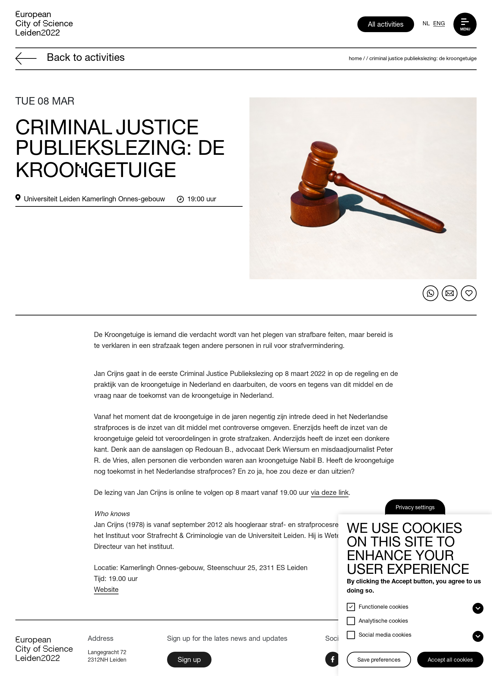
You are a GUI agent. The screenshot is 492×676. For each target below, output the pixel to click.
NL (426, 24)
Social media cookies (385, 635)
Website (106, 590)
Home (355, 59)
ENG (439, 24)
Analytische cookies (383, 621)
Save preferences (378, 660)
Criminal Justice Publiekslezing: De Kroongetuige (423, 59)
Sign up (189, 660)
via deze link (329, 493)
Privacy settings (415, 508)
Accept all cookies (450, 660)
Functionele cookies (383, 607)
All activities (386, 25)
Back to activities (70, 59)
